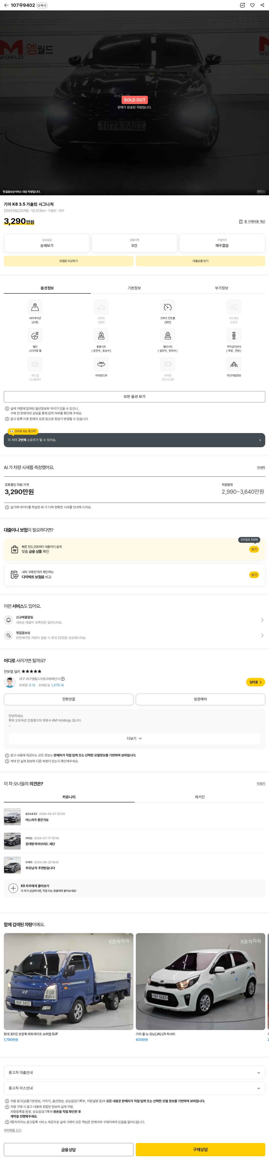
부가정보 (221, 288)
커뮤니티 (69, 797)
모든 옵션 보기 (135, 396)
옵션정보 (47, 288)
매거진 (200, 797)
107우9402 (29, 5)
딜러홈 (254, 682)
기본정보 (134, 288)
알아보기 (134, 549)
